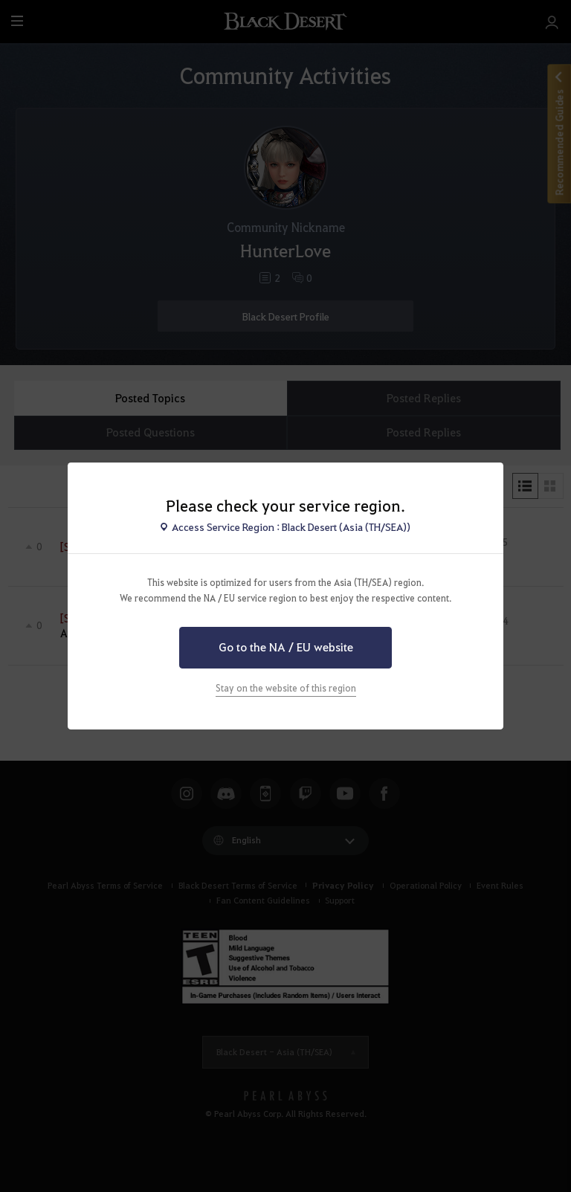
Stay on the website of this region (286, 688)
